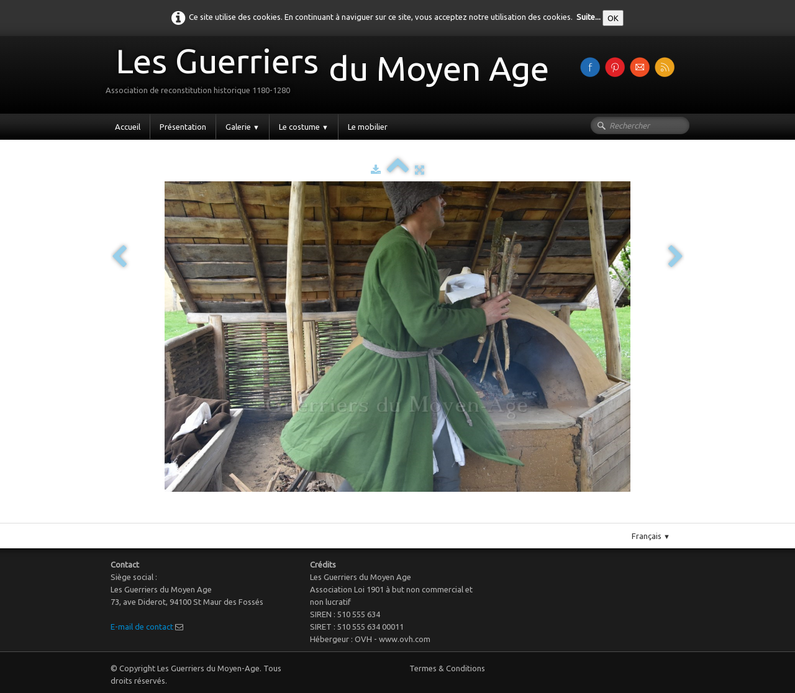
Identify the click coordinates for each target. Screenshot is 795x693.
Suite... (588, 16)
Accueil (127, 126)
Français (651, 536)
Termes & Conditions (447, 668)
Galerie (242, 126)
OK (613, 18)
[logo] (332, 73)
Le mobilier (368, 126)
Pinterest (410, 518)
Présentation (183, 126)
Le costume (304, 126)
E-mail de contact (142, 626)
